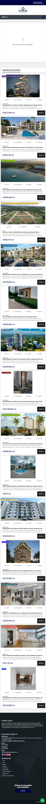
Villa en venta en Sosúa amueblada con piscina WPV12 (19, 316)
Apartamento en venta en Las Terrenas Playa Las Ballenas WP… (22, 274)
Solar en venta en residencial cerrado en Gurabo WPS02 (20, 232)
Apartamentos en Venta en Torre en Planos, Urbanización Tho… (22, 359)
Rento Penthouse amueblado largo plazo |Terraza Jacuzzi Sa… (22, 655)
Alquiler (4, 764)
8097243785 (38, 2)
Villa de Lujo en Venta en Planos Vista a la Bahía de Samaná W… (22, 443)
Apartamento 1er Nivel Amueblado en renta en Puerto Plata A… (22, 486)
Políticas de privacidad (8, 775)
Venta (3, 762)
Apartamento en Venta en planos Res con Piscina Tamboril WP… (22, 697)
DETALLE (41, 112)
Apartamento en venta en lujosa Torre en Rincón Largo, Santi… (22, 401)
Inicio (3, 760)
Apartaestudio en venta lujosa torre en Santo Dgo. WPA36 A (21, 570)
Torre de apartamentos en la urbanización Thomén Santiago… (22, 613)
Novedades (5, 769)
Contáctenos (5, 773)
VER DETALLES (23, 86)
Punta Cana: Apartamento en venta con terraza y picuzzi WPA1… (22, 147)
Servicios (4, 767)
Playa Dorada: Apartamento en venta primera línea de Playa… (22, 189)
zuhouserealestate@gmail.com (9, 752)
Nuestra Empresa (6, 771)
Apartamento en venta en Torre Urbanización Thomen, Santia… (22, 105)
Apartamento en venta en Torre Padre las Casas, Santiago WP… (22, 528)
